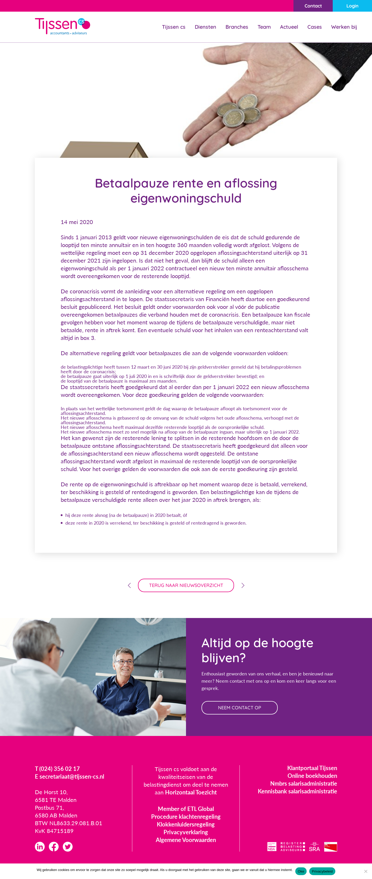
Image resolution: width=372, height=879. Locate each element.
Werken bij (344, 27)
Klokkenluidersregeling (186, 824)
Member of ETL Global (186, 808)
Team (264, 27)
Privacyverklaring (186, 832)
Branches (237, 27)
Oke (301, 871)
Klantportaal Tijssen (312, 767)
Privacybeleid (322, 871)
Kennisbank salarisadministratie (297, 791)
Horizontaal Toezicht (191, 792)
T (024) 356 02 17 (57, 768)
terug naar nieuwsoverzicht (186, 585)
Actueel (289, 27)
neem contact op (239, 708)
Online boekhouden (312, 775)
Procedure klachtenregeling (186, 816)
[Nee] (365, 871)
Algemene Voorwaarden (186, 839)
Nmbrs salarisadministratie (303, 783)
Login (352, 6)
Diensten (205, 27)
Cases (314, 27)
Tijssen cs (173, 27)
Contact (313, 6)
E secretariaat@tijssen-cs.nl (69, 776)
